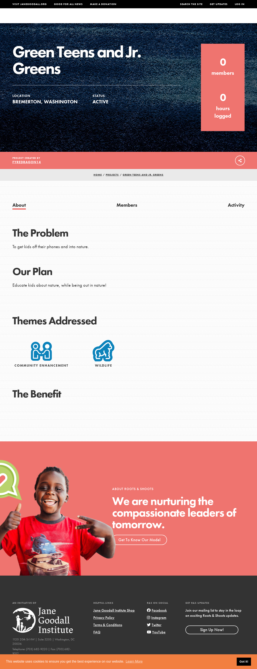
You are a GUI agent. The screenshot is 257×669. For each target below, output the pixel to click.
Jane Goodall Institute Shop (114, 618)
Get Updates (219, 4)
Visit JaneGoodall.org (29, 4)
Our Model (160, 19)
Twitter (154, 633)
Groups (205, 19)
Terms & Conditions (107, 633)
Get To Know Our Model (139, 548)
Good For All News (68, 4)
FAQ (96, 640)
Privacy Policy (103, 625)
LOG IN (240, 4)
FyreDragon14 (26, 170)
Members (126, 213)
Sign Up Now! (212, 638)
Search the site (191, 4)
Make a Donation (103, 4)
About (80, 19)
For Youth (101, 19)
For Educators (130, 19)
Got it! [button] (243, 661)
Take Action (231, 19)
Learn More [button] (134, 661)
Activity (236, 213)
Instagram (156, 625)
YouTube (156, 640)
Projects (184, 19)
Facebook (157, 618)
